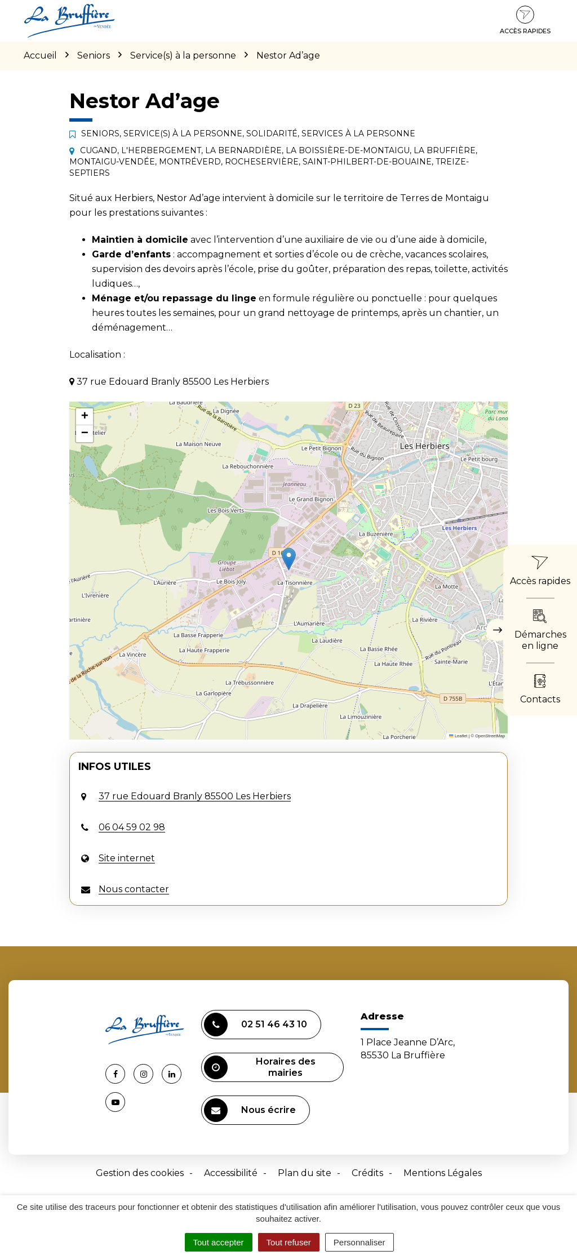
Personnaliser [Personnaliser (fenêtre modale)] (359, 1242)
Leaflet (458, 735)
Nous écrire (250, 1110)
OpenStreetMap (490, 735)
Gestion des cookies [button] (140, 1173)
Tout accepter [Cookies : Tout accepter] (218, 1242)
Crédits (367, 1173)
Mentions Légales (442, 1173)
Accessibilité (231, 1173)
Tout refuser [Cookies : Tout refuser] (289, 1242)
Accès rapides (525, 20)
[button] (289, 559)
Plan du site (304, 1173)
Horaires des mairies (260, 1067)
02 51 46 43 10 (255, 1024)
